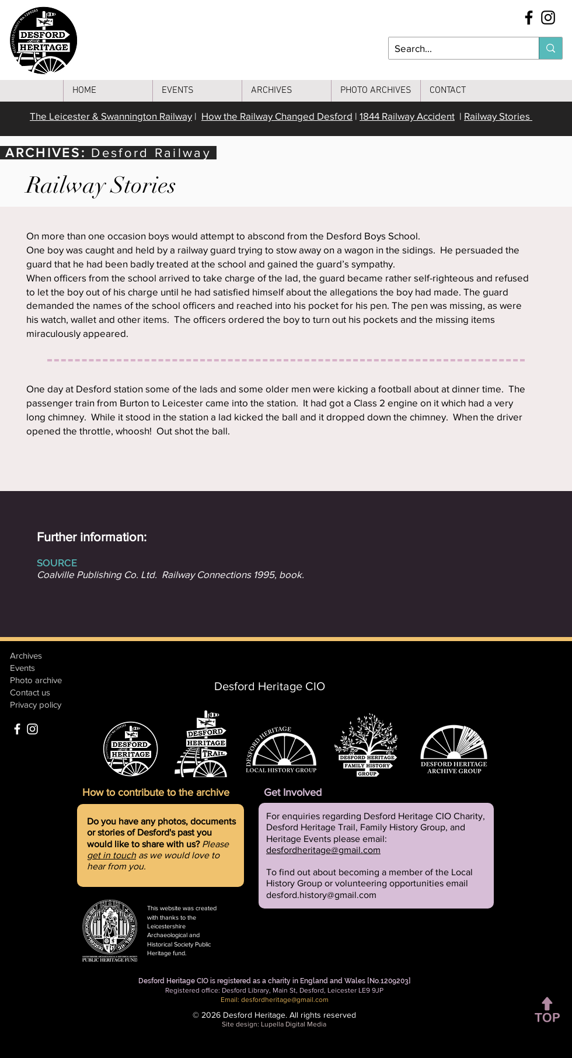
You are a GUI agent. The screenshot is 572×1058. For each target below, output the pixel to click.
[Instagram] (32, 729)
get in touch (111, 855)
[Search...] (454, 48)
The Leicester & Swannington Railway (111, 115)
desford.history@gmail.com (321, 895)
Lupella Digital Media (293, 1024)
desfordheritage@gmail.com (323, 850)
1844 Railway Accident (407, 115)
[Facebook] (17, 729)
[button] (197, 91)
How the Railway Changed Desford (277, 115)
